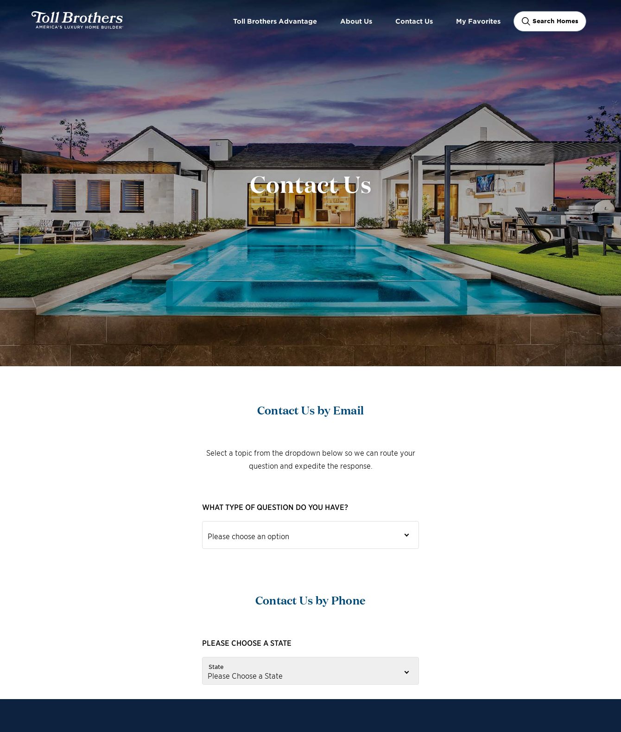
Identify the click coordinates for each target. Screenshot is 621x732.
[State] (310, 671)
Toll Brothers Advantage (275, 21)
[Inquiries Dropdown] (310, 535)
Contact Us (414, 21)
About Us (356, 21)
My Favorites (478, 21)
